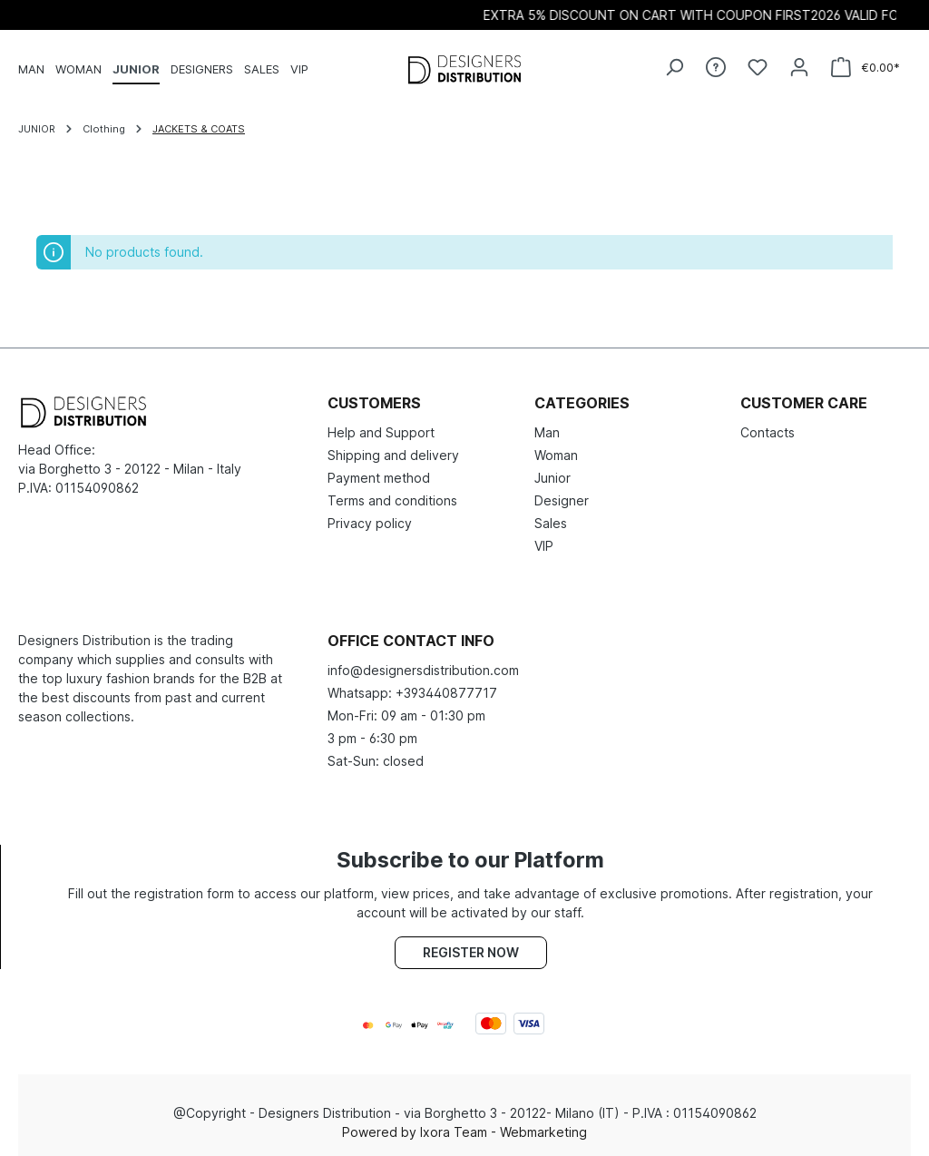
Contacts (767, 432)
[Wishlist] (757, 67)
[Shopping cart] (865, 67)
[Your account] (799, 67)
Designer (561, 500)
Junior (552, 477)
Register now (471, 952)
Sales (550, 523)
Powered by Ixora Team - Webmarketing (464, 1132)
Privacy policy (370, 523)
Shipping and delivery (393, 455)
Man (547, 432)
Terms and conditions (392, 500)
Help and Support (381, 432)
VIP (543, 546)
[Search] (674, 67)
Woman (556, 455)
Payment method (379, 477)
